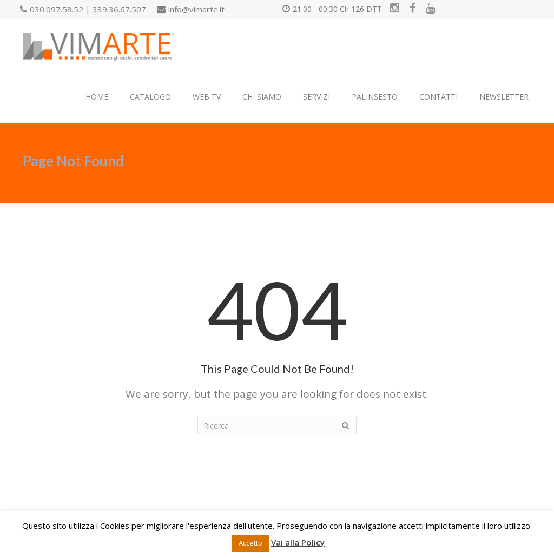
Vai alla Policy (298, 542)
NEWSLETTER (504, 96)
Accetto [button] (250, 543)
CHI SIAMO (261, 96)
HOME (96, 96)
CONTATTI (438, 96)
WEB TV (207, 96)
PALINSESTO (375, 96)
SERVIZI (316, 96)
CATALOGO (150, 96)
